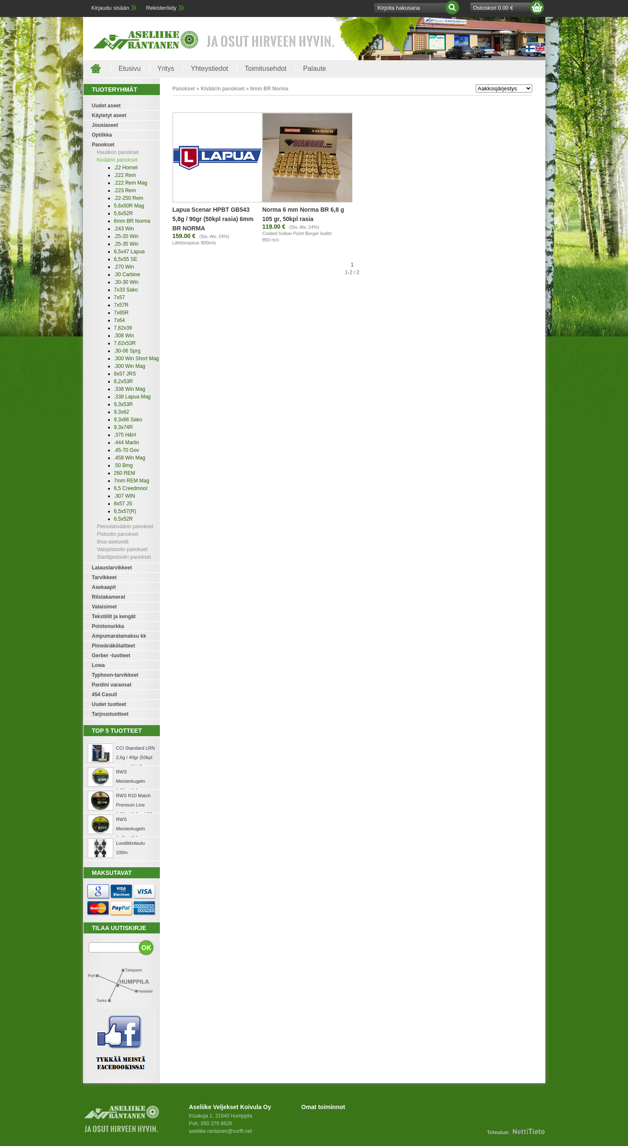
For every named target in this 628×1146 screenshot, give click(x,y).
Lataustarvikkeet (112, 568)
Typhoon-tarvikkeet (115, 675)
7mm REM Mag (131, 481)
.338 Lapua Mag (132, 397)
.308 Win (124, 336)
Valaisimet (104, 607)
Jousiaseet (105, 125)
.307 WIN (124, 496)
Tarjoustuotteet (110, 714)
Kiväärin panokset (117, 160)
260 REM (124, 473)
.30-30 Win (126, 282)
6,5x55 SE (125, 259)
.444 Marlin (126, 443)
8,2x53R (123, 381)
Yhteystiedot (209, 68)
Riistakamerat (109, 597)
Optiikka (102, 135)
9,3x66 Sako (128, 420)
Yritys (165, 68)
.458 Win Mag (129, 458)
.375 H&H (125, 435)
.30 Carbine (127, 274)
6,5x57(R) (125, 511)
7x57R (121, 305)
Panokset (103, 145)
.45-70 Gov (126, 450)
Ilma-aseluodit (113, 542)
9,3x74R (123, 427)
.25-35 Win (126, 244)
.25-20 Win (126, 236)
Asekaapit (104, 587)
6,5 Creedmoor (131, 488)
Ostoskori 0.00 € (493, 8)
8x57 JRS (125, 374)
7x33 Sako (126, 290)
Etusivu (130, 68)
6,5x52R (123, 519)
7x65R (121, 313)
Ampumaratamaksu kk (119, 636)
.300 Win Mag (129, 366)
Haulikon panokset (118, 152)
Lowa (98, 665)
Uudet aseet (106, 106)
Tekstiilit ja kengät (114, 616)
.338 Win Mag (129, 389)
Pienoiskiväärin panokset (125, 527)
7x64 (119, 320)
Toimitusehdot (266, 68)
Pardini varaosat (111, 685)
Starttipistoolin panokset (124, 557)
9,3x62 (121, 412)
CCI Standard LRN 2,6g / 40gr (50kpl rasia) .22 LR (135, 757)
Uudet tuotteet (109, 704)
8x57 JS (123, 504)
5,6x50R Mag (129, 206)
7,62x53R (125, 343)
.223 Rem (125, 190)
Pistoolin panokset (117, 534)
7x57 (119, 297)
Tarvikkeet (104, 577)
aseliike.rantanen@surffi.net (220, 1131)
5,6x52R (123, 213)
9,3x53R (123, 404)
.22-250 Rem (128, 198)
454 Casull (104, 695)
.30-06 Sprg (127, 351)
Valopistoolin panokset (122, 549)
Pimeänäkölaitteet (113, 646)
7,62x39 (123, 328)
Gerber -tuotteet (111, 655)
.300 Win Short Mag (136, 358)
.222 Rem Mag (131, 183)
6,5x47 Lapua (129, 252)
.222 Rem (125, 175)
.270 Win (124, 267)
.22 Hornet (126, 168)
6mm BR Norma (132, 221)
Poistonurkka (108, 626)
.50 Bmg (123, 465)
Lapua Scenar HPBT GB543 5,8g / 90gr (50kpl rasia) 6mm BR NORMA (213, 219)
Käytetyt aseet (109, 115)
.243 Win (124, 229)
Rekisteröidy (161, 8)
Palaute (314, 68)
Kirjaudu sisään (110, 8)
